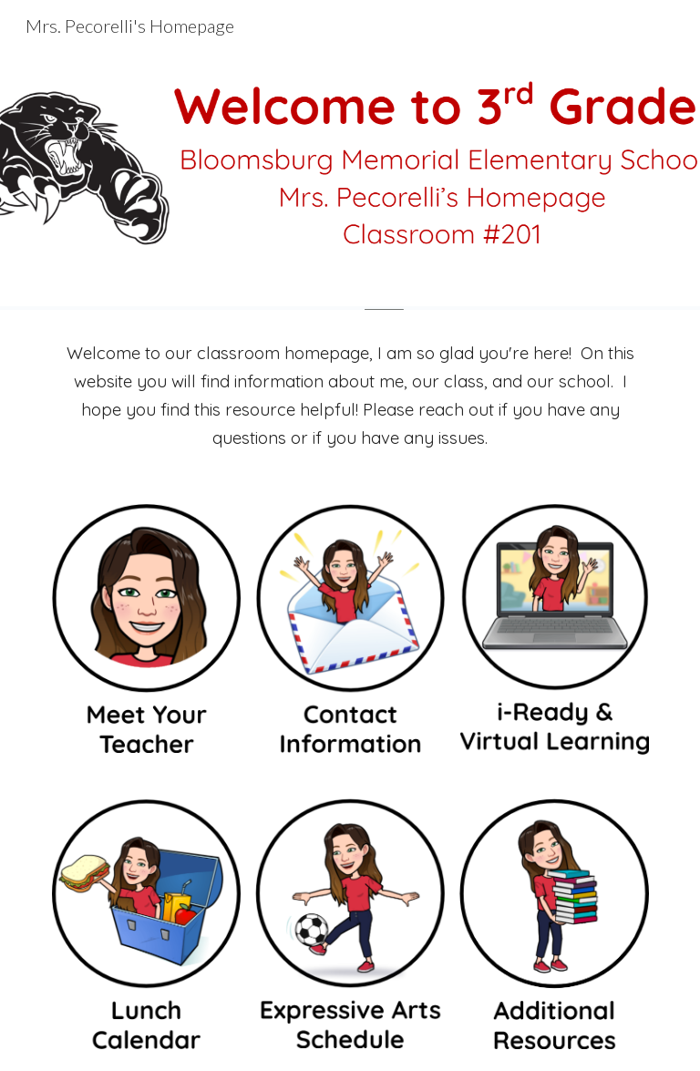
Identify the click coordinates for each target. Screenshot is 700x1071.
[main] (349, 395)
